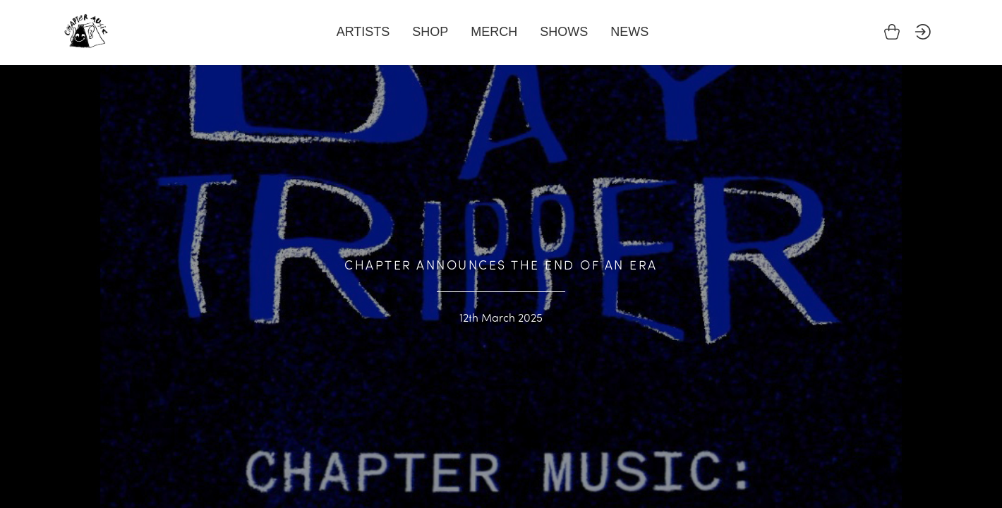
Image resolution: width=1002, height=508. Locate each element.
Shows (564, 32)
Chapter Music (86, 31)
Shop (430, 32)
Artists (363, 32)
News (629, 32)
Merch (494, 32)
